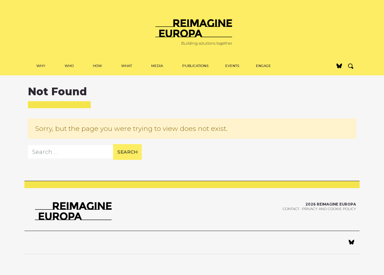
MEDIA (157, 66)
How (97, 66)
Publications (195, 66)
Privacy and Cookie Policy (329, 209)
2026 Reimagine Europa (330, 204)
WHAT (126, 66)
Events (232, 66)
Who (69, 66)
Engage (263, 66)
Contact (291, 209)
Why (40, 66)
